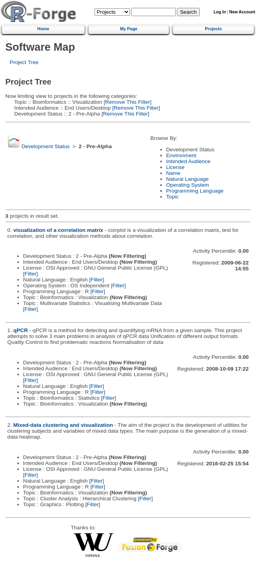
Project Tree (24, 62)
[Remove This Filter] (126, 102)
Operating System (187, 185)
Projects (213, 28)
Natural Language (187, 179)
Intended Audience (188, 161)
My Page (128, 28)
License (175, 167)
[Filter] (30, 274)
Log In (219, 12)
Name (173, 173)
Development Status (45, 146)
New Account (242, 12)
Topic (172, 197)
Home (43, 28)
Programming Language (195, 191)
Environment (181, 155)
